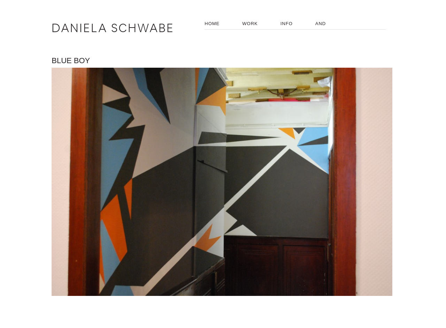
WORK (249, 23)
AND (320, 23)
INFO (286, 23)
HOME (212, 23)
